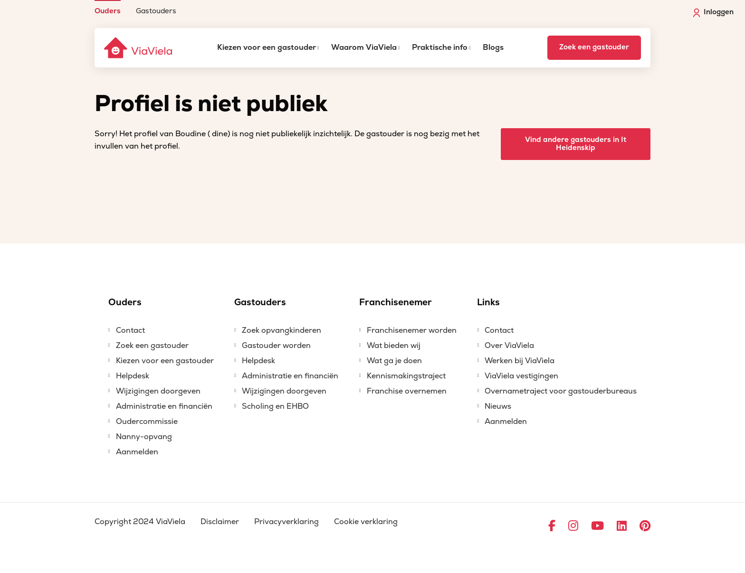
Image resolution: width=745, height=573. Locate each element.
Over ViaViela (509, 345)
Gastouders (156, 11)
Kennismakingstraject (406, 376)
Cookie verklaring (366, 522)
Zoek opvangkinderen (281, 330)
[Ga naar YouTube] (597, 526)
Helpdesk (132, 376)
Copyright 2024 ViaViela (140, 522)
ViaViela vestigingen (521, 376)
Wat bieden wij (393, 345)
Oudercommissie (147, 421)
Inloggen (713, 12)
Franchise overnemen (407, 391)
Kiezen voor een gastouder (266, 47)
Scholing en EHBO (275, 406)
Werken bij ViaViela (519, 361)
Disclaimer (220, 522)
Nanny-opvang (144, 436)
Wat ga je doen (394, 361)
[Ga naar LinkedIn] (622, 526)
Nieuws (498, 406)
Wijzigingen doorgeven (158, 391)
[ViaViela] (138, 47)
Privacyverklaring (286, 522)
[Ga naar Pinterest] (645, 526)
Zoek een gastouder (594, 47)
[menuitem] (108, 7)
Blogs (493, 47)
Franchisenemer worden (412, 330)
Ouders (108, 11)
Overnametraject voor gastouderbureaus (561, 391)
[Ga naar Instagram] (573, 526)
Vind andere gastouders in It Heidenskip (575, 143)
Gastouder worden (276, 345)
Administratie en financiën (164, 406)
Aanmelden (137, 452)
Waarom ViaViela (364, 47)
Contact (130, 330)
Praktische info (440, 47)
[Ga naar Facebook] (551, 526)
